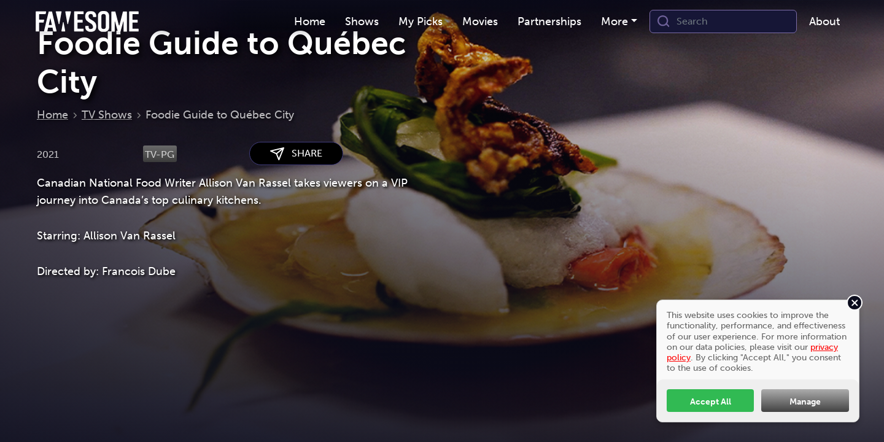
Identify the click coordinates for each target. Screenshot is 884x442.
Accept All (710, 401)
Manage (805, 401)
